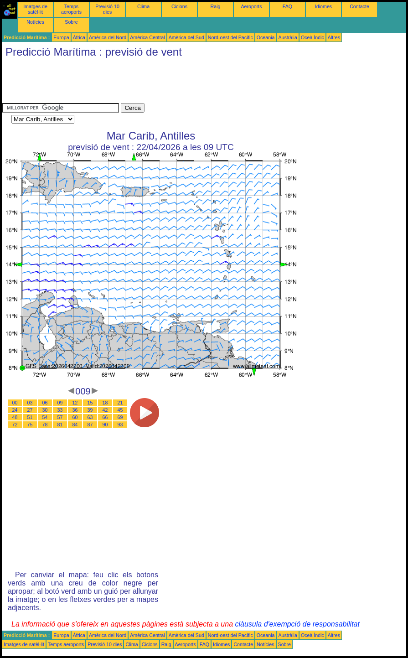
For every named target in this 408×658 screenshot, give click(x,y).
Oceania (266, 37)
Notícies (35, 22)
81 (60, 424)
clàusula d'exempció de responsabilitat (297, 624)
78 (45, 424)
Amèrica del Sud (186, 37)
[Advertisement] (168, 82)
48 (15, 417)
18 (105, 402)
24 (15, 410)
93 (120, 424)
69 (120, 417)
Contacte (359, 6)
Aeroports (251, 6)
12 (75, 402)
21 (120, 402)
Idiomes (323, 6)
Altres (334, 37)
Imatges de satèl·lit (35, 9)
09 (60, 402)
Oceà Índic (312, 37)
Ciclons (179, 6)
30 (45, 410)
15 (90, 402)
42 (105, 410)
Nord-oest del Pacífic (230, 37)
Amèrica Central (147, 37)
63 (90, 417)
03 (30, 402)
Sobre (71, 22)
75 (30, 424)
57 (60, 417)
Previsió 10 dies (107, 9)
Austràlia (287, 37)
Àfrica (79, 37)
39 (90, 410)
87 (90, 424)
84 (75, 424)
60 (75, 417)
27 (30, 410)
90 (105, 424)
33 (60, 410)
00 (15, 402)
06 (45, 402)
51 (30, 417)
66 (105, 417)
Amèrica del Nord (107, 37)
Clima (143, 6)
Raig (216, 6)
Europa (61, 37)
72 (15, 424)
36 (75, 410)
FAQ (287, 6)
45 (120, 410)
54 (45, 417)
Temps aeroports (71, 9)
